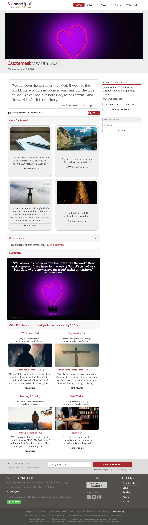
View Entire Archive (121, 109)
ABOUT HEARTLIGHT (20, 478)
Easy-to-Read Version (75, 515)
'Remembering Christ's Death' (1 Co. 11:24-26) (76, 370)
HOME (128, 4)
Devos (79, 4)
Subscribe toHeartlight (96, 485)
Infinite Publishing (45, 487)
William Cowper (76, 167)
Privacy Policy (125, 470)
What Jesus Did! (30, 333)
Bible (89, 4)
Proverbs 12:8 (77, 433)
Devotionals (129, 483)
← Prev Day (111, 104)
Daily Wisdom (76, 396)
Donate (13, 502)
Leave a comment (55, 244)
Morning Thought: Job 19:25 (30, 433)
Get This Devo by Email (25, 113)
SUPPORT (13, 492)
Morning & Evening (30, 396)
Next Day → (131, 104)
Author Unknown (30, 168)
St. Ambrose (30, 225)
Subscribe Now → (112, 464)
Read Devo (30, 388)
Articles (101, 4)
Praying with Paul (77, 333)
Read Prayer (77, 388)
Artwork (116, 4)
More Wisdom (77, 448)
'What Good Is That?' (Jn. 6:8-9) (30, 370)
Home (126, 501)
